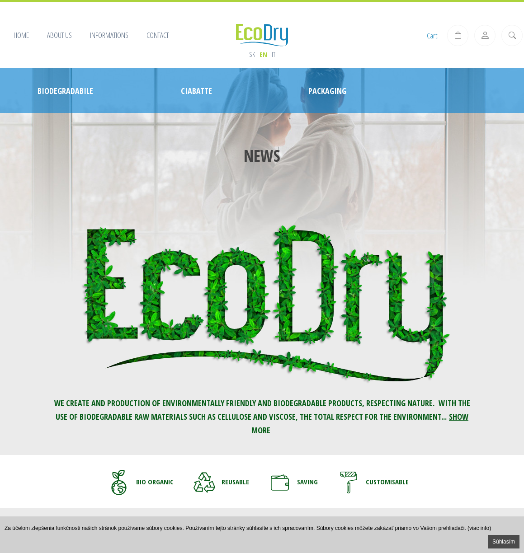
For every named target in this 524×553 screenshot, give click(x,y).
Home (21, 35)
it (273, 54)
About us (59, 35)
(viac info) (479, 528)
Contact (157, 35)
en (263, 54)
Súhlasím (503, 542)
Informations (109, 35)
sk (252, 54)
